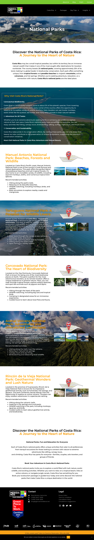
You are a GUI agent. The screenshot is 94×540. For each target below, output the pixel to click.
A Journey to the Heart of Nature (47, 55)
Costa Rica (51, 10)
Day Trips (74, 10)
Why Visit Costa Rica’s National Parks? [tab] (24, 96)
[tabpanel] (47, 122)
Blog (74, 2)
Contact (89, 2)
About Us (66, 2)
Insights (86, 10)
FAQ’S (81, 2)
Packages (63, 10)
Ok (68, 537)
